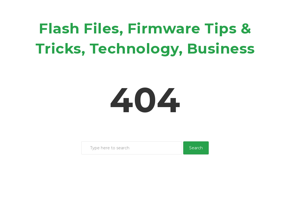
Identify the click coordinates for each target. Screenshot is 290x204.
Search (196, 147)
